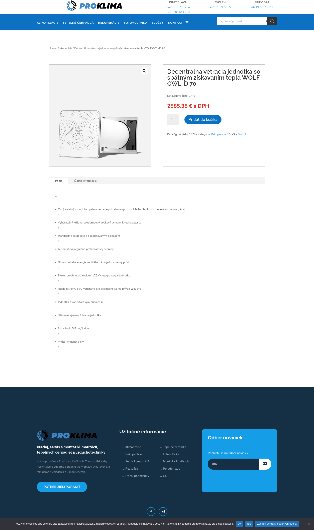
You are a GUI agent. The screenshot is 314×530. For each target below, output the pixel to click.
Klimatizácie (47, 23)
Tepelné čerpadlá (78, 23)
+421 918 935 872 (219, 7)
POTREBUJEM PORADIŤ (62, 487)
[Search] (272, 21)
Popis (58, 181)
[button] (144, 71)
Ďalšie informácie (85, 181)
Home (52, 48)
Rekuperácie (109, 23)
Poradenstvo (171, 469)
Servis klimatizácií (137, 461)
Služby (158, 23)
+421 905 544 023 (178, 12)
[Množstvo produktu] (173, 119)
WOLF (242, 134)
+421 (262, 7)
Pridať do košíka (202, 119)
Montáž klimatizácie (176, 461)
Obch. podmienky (137, 476)
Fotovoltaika (135, 23)
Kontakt (175, 23)
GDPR (167, 476)
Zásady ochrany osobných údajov (277, 523)
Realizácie (132, 469)
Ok (239, 523)
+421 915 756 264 (178, 7)
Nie (249, 523)
